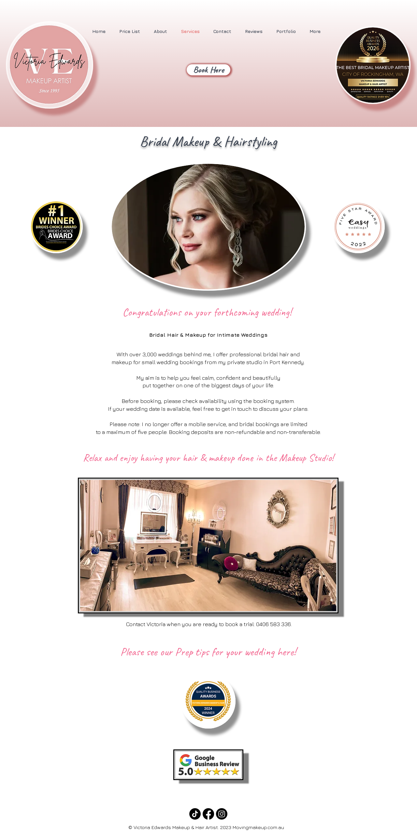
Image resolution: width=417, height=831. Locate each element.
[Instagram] (221, 814)
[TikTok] (195, 814)
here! (286, 651)
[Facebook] (208, 814)
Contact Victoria (145, 624)
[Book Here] (208, 69)
